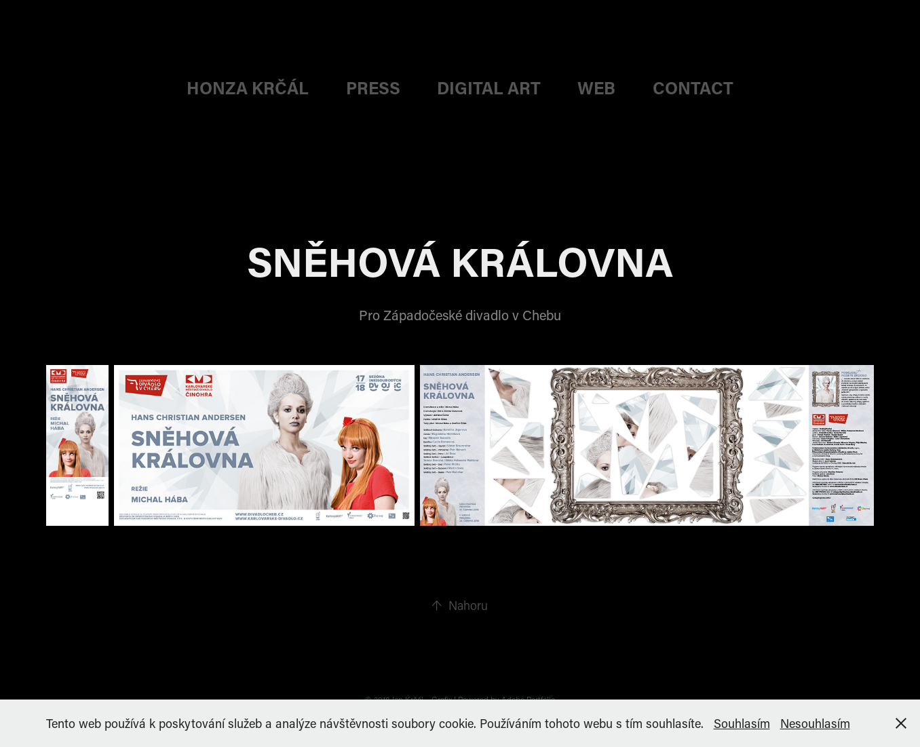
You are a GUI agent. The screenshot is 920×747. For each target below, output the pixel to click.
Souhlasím (742, 723)
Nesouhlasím (815, 723)
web (596, 88)
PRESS (373, 88)
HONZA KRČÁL (248, 88)
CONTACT (693, 88)
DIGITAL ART (489, 88)
